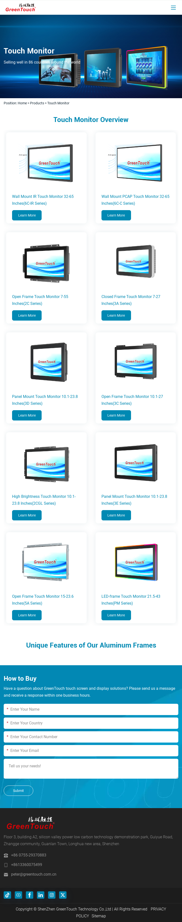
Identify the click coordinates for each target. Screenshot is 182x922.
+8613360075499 (26, 864)
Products (37, 103)
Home (22, 103)
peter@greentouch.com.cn (33, 874)
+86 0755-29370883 (28, 855)
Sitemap (99, 916)
